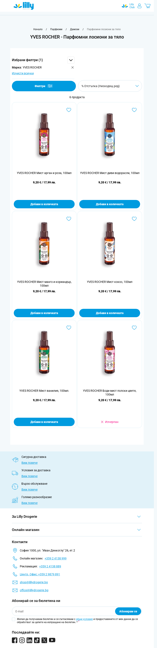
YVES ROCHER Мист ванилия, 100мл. (44, 390)
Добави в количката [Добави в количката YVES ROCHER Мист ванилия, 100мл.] (44, 422)
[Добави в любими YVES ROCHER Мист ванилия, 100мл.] (69, 327)
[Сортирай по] (110, 86)
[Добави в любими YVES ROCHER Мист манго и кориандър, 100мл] (69, 219)
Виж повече (29, 462)
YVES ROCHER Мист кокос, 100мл (109, 281)
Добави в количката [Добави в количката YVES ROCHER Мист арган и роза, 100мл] (44, 204)
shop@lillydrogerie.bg (34, 582)
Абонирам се (128, 611)
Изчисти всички (23, 73)
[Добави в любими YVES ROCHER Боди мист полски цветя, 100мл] (134, 327)
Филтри (44, 86)
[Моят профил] (139, 6)
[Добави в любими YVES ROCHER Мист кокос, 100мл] (134, 219)
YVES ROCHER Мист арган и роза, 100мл (44, 173)
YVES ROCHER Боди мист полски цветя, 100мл (109, 392)
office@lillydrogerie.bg (34, 590)
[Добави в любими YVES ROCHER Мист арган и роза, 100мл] (69, 110)
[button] (43, 60)
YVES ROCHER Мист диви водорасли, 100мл (109, 173)
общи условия (84, 619)
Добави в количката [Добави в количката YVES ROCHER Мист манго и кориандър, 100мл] (44, 313)
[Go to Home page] (23, 6)
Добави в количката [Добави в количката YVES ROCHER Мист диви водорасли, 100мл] (109, 204)
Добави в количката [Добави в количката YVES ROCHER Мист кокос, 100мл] (109, 313)
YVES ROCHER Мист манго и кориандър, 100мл (44, 283)
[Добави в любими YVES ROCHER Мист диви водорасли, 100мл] (134, 110)
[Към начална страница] (38, 29)
